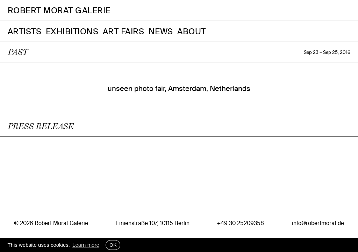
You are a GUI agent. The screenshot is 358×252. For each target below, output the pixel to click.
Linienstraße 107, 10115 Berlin (152, 223)
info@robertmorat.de (318, 223)
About (191, 31)
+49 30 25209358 (240, 223)
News (161, 31)
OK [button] (112, 245)
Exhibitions (72, 31)
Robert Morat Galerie (59, 10)
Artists (25, 31)
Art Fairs (123, 31)
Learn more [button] (85, 245)
